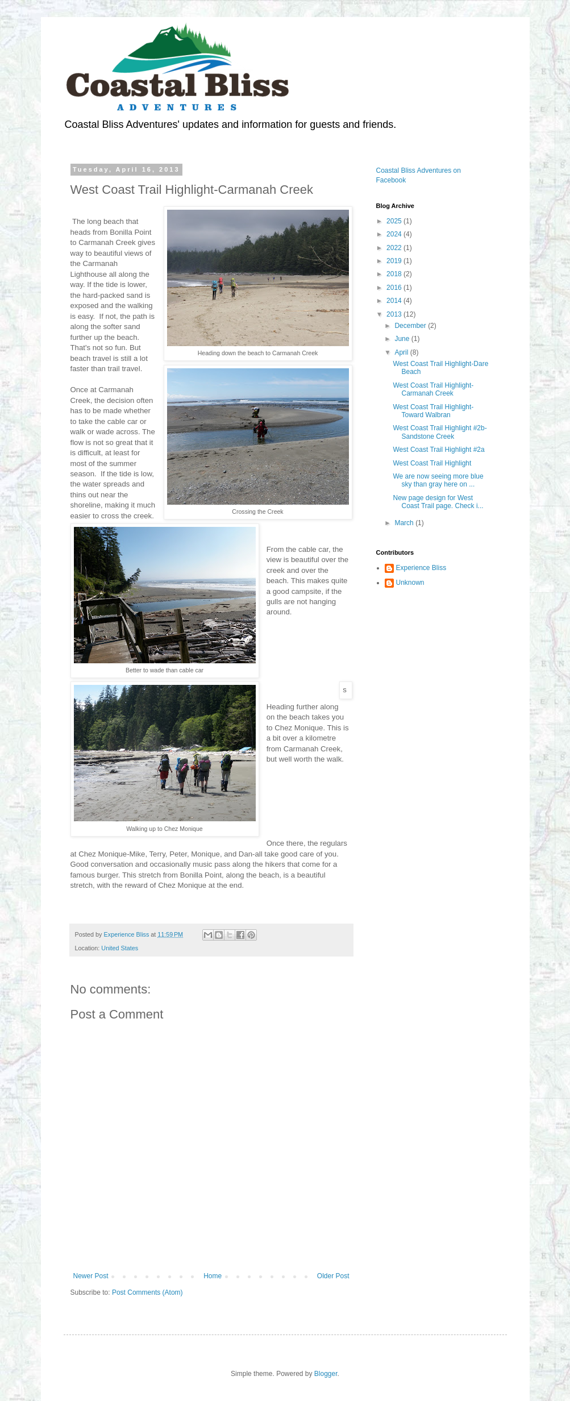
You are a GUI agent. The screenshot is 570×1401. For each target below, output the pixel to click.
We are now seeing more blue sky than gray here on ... (438, 480)
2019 (394, 261)
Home (212, 1276)
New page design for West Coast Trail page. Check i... (438, 502)
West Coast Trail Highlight (432, 463)
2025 (394, 221)
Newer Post (91, 1276)
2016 (394, 288)
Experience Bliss (421, 568)
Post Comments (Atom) (147, 1292)
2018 (394, 274)
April (402, 352)
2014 (394, 301)
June (402, 339)
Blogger (326, 1374)
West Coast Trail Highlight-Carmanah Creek (433, 389)
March (404, 523)
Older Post (333, 1276)
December (411, 326)
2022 (394, 248)
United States (119, 948)
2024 (394, 234)
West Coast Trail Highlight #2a (438, 450)
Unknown (410, 583)
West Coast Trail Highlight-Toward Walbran (433, 411)
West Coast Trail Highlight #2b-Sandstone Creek (439, 432)
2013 (394, 314)
